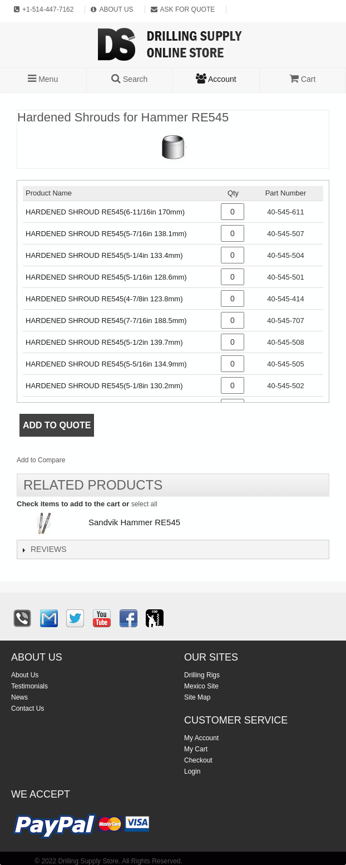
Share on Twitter (133, 462)
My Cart (195, 749)
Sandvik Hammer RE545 (134, 522)
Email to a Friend (88, 462)
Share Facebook (110, 462)
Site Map (197, 697)
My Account (201, 738)
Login (192, 771)
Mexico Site (201, 686)
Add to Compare (41, 460)
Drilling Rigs (202, 675)
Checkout (198, 760)
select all (144, 504)
